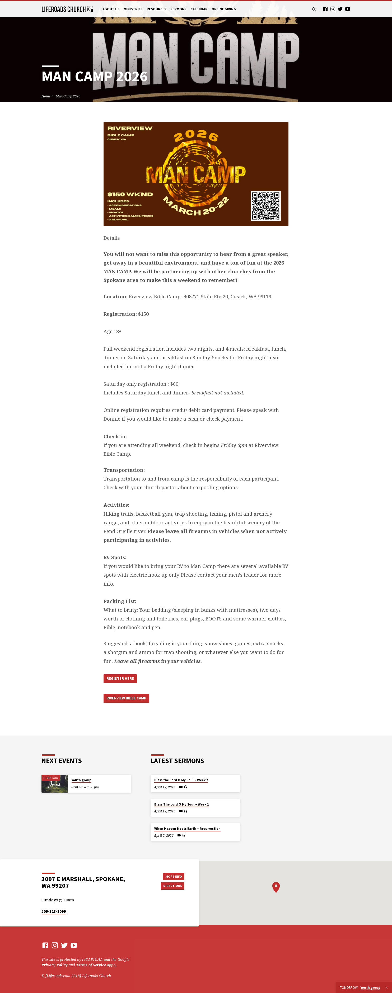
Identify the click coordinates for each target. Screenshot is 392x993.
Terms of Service (91, 964)
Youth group (81, 780)
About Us (111, 9)
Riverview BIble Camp (129, 701)
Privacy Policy (54, 964)
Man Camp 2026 (68, 96)
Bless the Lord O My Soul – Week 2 (181, 780)
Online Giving (224, 9)
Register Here (122, 679)
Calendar (199, 9)
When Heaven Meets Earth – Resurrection (187, 828)
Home (45, 96)
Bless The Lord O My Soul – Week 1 (181, 804)
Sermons (178, 9)
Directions (171, 886)
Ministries (133, 9)
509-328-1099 (53, 911)
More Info (171, 875)
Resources (156, 9)
